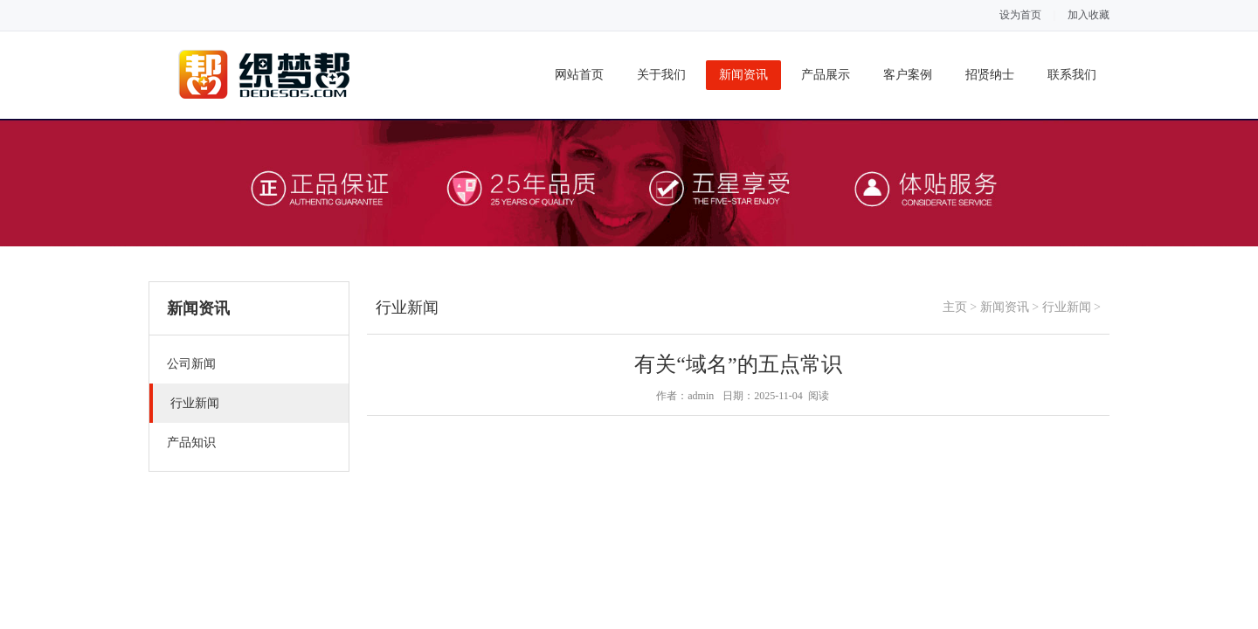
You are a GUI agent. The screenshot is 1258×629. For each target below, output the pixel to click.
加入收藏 (1088, 15)
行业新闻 (194, 403)
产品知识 (191, 442)
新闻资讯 (743, 74)
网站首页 (579, 74)
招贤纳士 (989, 74)
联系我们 (1071, 74)
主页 (955, 307)
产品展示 (825, 74)
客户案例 (907, 74)
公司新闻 (191, 363)
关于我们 (661, 74)
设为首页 (1020, 15)
